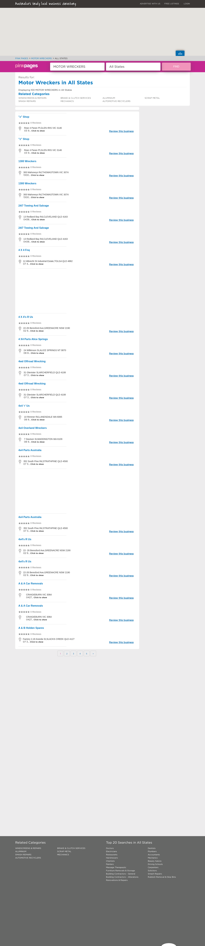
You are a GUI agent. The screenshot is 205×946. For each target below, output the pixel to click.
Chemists (110, 861)
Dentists (152, 848)
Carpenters (153, 867)
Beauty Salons (154, 861)
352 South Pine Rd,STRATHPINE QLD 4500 (45, 461)
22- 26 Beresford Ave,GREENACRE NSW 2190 (46, 550)
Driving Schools (155, 864)
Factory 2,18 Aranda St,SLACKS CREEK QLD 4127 (48, 639)
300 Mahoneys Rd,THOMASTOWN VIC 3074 (46, 172)
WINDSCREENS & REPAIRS (32, 98)
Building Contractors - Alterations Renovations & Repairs (122, 878)
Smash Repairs (155, 874)
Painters (110, 864)
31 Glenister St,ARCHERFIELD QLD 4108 (45, 372)
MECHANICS (67, 101)
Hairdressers (112, 858)
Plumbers (152, 851)
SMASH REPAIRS (27, 101)
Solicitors (152, 870)
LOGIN (187, 4)
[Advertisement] (77, 290)
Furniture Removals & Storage (120, 870)
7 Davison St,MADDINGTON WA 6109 (43, 439)
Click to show (38, 131)
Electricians (111, 851)
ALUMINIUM (108, 98)
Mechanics (153, 858)
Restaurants (111, 855)
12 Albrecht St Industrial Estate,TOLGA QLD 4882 (48, 261)
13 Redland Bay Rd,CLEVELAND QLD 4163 (45, 216)
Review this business (121, 131)
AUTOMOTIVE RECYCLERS (116, 101)
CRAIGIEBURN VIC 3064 (39, 594)
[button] (112, 39)
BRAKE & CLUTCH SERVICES (76, 98)
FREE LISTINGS (171, 4)
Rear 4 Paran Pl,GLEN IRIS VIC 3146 (43, 128)
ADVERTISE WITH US (150, 4)
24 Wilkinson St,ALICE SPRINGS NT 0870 (45, 350)
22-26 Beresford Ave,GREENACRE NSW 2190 (46, 328)
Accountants (154, 855)
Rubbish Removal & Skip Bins (162, 877)
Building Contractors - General (120, 874)
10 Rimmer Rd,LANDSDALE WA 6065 (43, 417)
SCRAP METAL (152, 98)
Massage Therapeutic (116, 867)
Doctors (110, 848)
